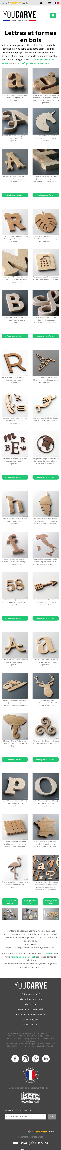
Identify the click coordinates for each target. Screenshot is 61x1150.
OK (52, 1116)
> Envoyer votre (51, 901)
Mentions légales (30, 1019)
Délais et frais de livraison (30, 999)
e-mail (49, 953)
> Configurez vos (15, 195)
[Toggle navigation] (53, 15)
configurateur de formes (34, 63)
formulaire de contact (23, 956)
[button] (57, 3)
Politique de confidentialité (30, 1009)
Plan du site (30, 1004)
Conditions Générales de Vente (30, 1014)
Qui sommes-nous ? (30, 994)
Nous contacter (30, 1024)
